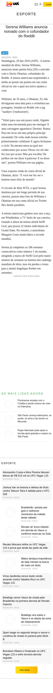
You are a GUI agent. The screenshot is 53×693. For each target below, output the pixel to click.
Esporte (26, 14)
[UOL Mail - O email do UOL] (36, 4)
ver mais (26, 670)
